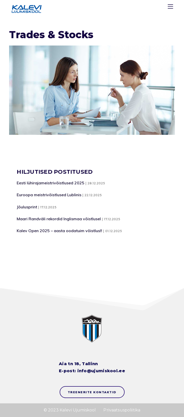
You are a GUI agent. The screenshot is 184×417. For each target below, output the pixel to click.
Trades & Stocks (51, 35)
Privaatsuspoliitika (121, 410)
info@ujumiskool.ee (101, 370)
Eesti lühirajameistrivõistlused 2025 (50, 182)
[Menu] (171, 7)
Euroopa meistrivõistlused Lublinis (49, 194)
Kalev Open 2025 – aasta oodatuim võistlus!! (59, 230)
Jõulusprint (27, 206)
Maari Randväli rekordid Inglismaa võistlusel (59, 218)
